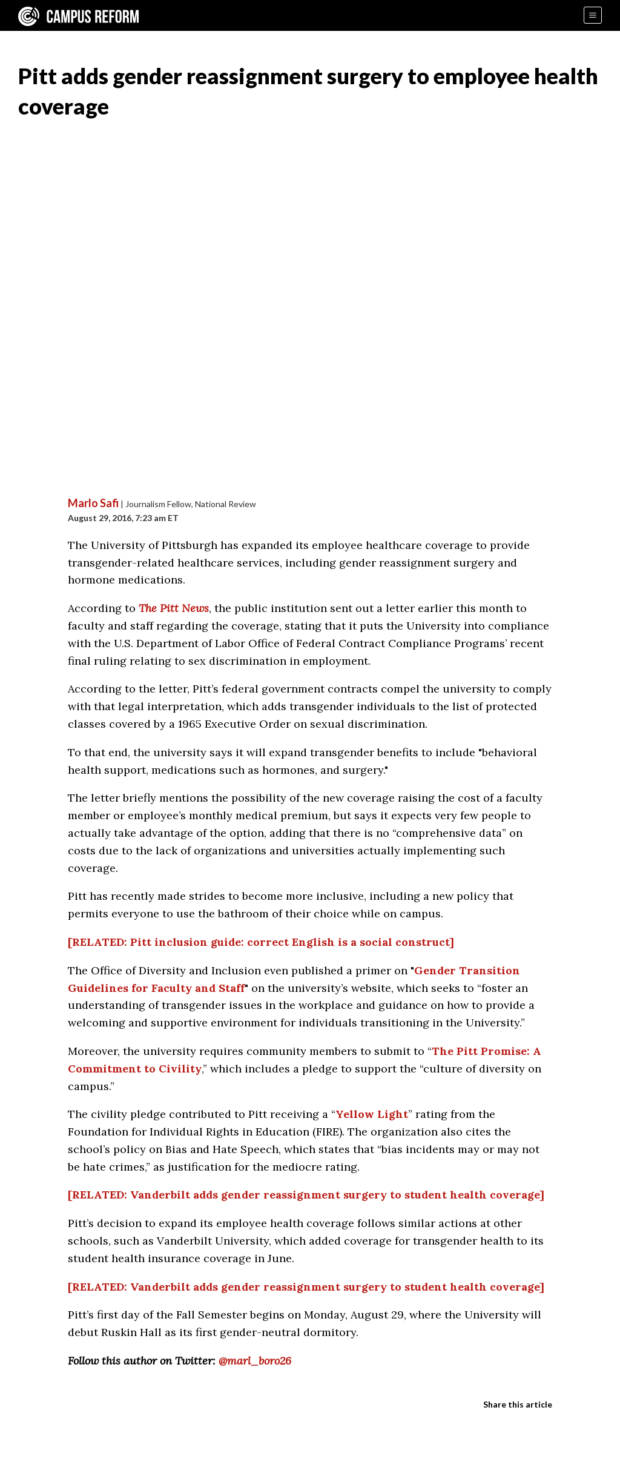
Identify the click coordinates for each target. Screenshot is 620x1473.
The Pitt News (174, 608)
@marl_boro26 (255, 1361)
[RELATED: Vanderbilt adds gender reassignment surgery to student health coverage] (306, 1195)
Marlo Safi (93, 503)
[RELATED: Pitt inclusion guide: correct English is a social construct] (261, 942)
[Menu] (593, 15)
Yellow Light (371, 1114)
